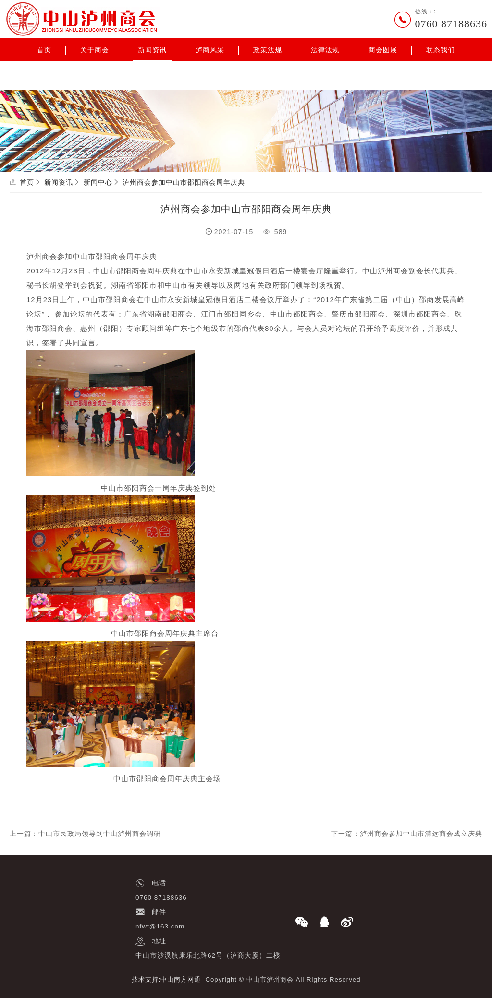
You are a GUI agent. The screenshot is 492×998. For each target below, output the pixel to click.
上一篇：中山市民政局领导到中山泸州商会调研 (85, 833)
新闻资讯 (152, 50)
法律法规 (325, 50)
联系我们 (440, 50)
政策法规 (267, 50)
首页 (44, 50)
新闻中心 (98, 182)
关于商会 (94, 50)
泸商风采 (210, 50)
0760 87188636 (451, 24)
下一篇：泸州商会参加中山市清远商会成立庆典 (406, 833)
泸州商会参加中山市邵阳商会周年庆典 (184, 182)
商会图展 (383, 50)
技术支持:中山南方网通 (166, 979)
